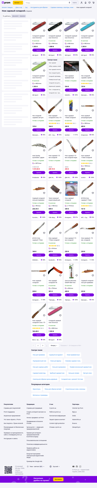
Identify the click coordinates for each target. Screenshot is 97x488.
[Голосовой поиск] (69, 2)
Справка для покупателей (12, 413)
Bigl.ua (74, 417)
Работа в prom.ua (55, 417)
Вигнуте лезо (87, 378)
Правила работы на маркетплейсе (33, 454)
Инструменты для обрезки (39, 7)
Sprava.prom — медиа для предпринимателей (35, 433)
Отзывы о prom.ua (55, 432)
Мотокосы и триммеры (40, 400)
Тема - (34, 472)
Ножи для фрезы (55, 366)
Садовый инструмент (56, 360)
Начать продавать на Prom (35, 423)
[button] (38, 50)
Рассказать (58, 485)
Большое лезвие (74, 378)
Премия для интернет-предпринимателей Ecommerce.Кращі (34, 440)
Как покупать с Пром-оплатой (13, 428)
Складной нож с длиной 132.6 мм (72, 384)
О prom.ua (52, 413)
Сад (26, 7)
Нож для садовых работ (40, 372)
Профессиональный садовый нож (81, 372)
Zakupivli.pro (76, 432)
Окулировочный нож (39, 366)
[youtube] (73, 472)
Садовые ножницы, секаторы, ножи (62, 7)
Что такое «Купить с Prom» (12, 425)
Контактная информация (57, 421)
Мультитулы (36, 394)
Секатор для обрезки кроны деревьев (45, 384)
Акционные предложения (12, 421)
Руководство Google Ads (34, 467)
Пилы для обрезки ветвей (53, 394)
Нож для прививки (39, 360)
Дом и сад (19, 7)
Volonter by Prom (77, 413)
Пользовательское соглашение (37, 446)
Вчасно (74, 428)
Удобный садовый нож (57, 378)
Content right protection (57, 428)
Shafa (74, 421)
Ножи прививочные (73, 360)
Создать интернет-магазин (35, 417)
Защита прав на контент (57, 425)
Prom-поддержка (9, 417)
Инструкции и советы (11, 444)
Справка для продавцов (34, 413)
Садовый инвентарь (39, 378)
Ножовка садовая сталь (73, 366)
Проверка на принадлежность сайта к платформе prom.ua (13, 439)
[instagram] (80, 472)
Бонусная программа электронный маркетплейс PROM (35, 461)
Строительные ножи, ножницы (75, 394)
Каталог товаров (7, 7)
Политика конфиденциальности (37, 449)
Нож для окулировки (59, 372)
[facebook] (77, 472)
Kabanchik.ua (76, 425)
